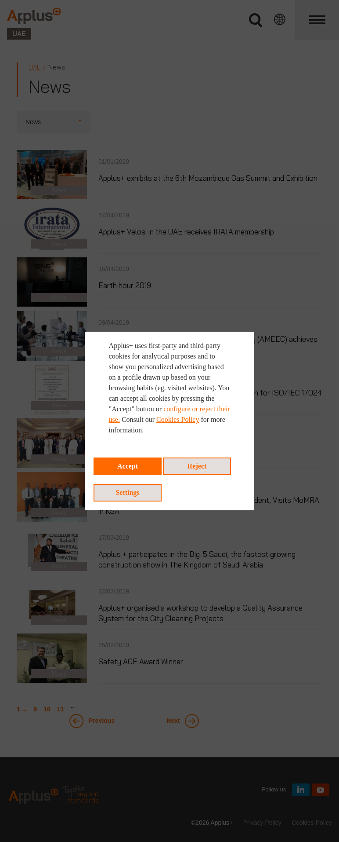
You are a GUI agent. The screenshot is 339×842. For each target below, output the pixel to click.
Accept (127, 466)
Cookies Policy (177, 419)
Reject (197, 466)
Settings (127, 492)
